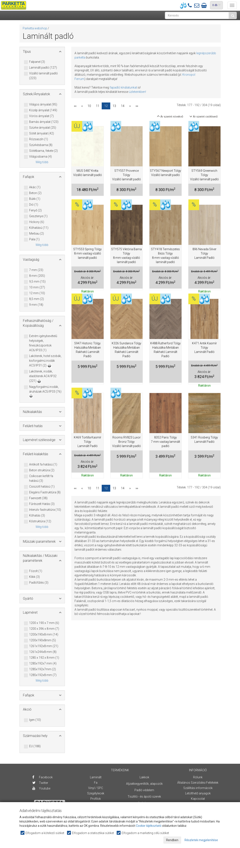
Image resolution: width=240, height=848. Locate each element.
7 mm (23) (36, 270)
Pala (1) (34, 239)
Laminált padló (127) (43, 68)
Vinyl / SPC (95, 788)
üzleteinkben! (137, 91)
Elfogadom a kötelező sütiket (42, 832)
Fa (95, 782)
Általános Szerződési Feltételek (197, 782)
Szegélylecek (95, 793)
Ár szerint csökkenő (203, 116)
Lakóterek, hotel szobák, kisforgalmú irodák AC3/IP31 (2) (45, 361)
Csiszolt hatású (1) (42, 487)
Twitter (40, 783)
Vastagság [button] (31, 260)
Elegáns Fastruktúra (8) (45, 492)
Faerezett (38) (38, 498)
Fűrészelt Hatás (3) (42, 504)
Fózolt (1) (35, 571)
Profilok (95, 798)
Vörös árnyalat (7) (41, 116)
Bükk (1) (34, 199)
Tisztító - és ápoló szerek (144, 796)
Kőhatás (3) (37, 516)
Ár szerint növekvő (170, 116)
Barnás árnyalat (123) (43, 122)
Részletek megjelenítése (201, 840)
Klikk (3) (34, 577)
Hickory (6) (36, 222)
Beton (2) (35, 193)
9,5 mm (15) (37, 282)
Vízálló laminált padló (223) (43, 75)
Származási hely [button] (35, 736)
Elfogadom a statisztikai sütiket (90, 832)
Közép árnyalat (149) (43, 110)
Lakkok (144, 777)
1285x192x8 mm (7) (43, 675)
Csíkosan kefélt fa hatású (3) (41, 478)
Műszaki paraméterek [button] (39, 541)
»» (137, 106)
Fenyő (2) (35, 210)
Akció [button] (27, 709)
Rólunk (198, 777)
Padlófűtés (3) (38, 583)
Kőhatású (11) (38, 228)
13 (114, 106)
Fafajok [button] (28, 177)
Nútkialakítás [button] (32, 412)
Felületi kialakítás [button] (35, 454)
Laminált (95, 777)
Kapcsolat (198, 798)
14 (122, 106)
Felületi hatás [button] (33, 426)
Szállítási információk (198, 788)
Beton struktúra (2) (41, 470)
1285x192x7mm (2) (42, 669)
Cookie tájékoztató (148, 825)
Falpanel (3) (37, 62)
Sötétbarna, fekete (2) (43, 151)
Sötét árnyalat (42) (41, 133)
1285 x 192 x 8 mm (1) (44, 658)
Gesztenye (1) (38, 216)
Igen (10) (35, 720)
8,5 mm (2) (36, 299)
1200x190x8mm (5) (42, 640)
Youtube (41, 788)
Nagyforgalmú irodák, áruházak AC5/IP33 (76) (45, 391)
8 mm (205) (37, 276)
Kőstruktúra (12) (40, 521)
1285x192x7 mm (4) (43, 663)
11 (97, 106)
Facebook (42, 777)
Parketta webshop (35, 28)
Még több (42, 162)
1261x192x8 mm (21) (43, 646)
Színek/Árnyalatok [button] (36, 94)
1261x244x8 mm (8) (43, 652)
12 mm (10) (37, 293)
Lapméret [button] (30, 612)
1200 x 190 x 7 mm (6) (44, 623)
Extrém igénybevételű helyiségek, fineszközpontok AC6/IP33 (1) (43, 343)
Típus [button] (27, 52)
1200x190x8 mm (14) (43, 635)
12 (106, 106)
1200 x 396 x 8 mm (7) (44, 629)
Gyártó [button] (28, 598)
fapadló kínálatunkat (123, 87)
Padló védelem (144, 790)
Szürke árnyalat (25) (42, 128)
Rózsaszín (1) (38, 139)
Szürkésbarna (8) (40, 145)
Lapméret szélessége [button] (39, 440)
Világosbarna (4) (40, 157)
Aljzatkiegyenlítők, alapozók (144, 783)
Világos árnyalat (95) (43, 104)
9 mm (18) (36, 305)
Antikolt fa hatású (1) (43, 464)
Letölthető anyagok (198, 793)
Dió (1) (33, 205)
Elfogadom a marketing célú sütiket (143, 832)
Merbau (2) (36, 234)
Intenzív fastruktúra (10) (45, 510)
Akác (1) (34, 187)
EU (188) (35, 746)
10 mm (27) (37, 287)
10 (89, 106)
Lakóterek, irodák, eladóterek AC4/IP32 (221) (43, 376)
